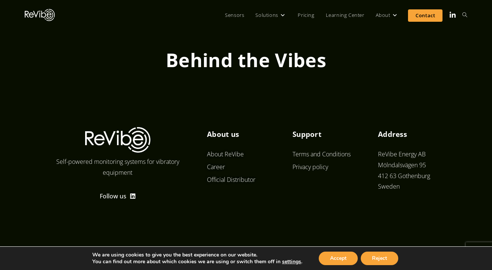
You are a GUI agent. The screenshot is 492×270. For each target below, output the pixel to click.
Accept (338, 258)
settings (291, 261)
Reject (379, 258)
